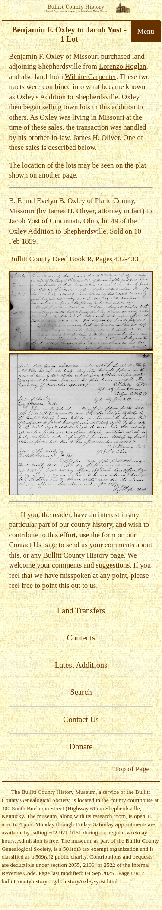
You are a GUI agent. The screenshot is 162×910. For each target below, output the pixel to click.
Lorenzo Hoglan (122, 66)
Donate (81, 746)
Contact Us (25, 545)
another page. (58, 175)
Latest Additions (81, 665)
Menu (145, 31)
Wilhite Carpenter (90, 77)
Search (81, 692)
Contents (81, 638)
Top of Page (131, 769)
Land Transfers (81, 610)
